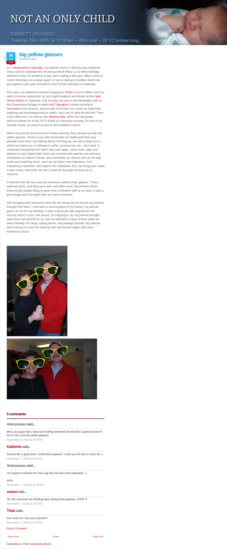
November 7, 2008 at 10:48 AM (25, 484)
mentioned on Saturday (27, 67)
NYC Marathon (59, 104)
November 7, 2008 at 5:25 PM (24, 522)
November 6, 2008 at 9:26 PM (24, 439)
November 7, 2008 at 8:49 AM (24, 458)
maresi (12, 492)
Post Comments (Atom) (37, 544)
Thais (11, 511)
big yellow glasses (40, 54)
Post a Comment (17, 528)
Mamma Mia (57, 116)
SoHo (69, 92)
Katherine (14, 447)
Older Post (98, 536)
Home (56, 536)
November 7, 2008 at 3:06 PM (24, 503)
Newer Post (13, 536)
